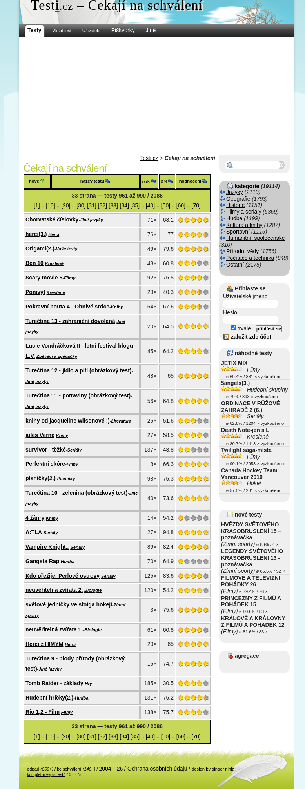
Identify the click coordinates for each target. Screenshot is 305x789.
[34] (124, 205)
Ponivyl (35, 292)
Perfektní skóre (45, 464)
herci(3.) (36, 234)
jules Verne (39, 435)
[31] (91, 205)
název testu (92, 181)
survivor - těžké (45, 449)
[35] (135, 205)
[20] (65, 205)
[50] (165, 205)
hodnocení (190, 181)
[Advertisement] (156, 96)
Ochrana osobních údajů (157, 768)
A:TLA (33, 532)
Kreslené (54, 263)
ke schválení (76, 769)
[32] (102, 205)
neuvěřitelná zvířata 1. (54, 629)
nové (34, 181)
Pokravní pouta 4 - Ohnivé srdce (67, 306)
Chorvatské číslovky (51, 219)
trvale (241, 328)
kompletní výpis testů (46, 774)
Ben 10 (34, 263)
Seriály (74, 450)
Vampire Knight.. (47, 547)
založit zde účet (251, 337)
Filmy (69, 278)
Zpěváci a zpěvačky (56, 356)
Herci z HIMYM (44, 644)
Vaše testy (67, 249)
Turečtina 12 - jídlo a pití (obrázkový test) (78, 370)
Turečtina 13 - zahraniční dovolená (70, 321)
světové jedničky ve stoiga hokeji (68, 604)
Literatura (121, 421)
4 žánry (34, 518)
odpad (40, 769)
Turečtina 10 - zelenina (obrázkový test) (76, 493)
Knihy (117, 307)
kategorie (247, 186)
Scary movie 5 (43, 277)
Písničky (66, 478)
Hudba (67, 561)
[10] (50, 205)
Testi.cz (149, 158)
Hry (88, 683)
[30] (80, 205)
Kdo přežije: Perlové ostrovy (62, 576)
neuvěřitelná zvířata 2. (54, 590)
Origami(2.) (39, 248)
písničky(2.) (40, 478)
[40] (150, 205)
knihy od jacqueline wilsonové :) (67, 420)
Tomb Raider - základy (54, 683)
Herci (53, 234)
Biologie (93, 590)
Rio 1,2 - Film (42, 712)
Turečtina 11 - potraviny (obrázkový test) (78, 395)
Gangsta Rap (42, 561)
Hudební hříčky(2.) (49, 698)
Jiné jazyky (91, 220)
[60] (180, 205)
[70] (196, 205)
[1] (37, 205)
